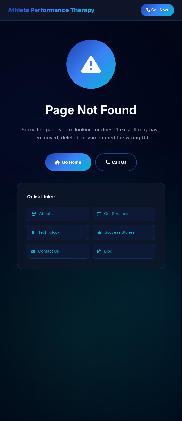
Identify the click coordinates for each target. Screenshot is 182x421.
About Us (43, 213)
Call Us (116, 162)
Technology (45, 232)
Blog (104, 251)
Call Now (157, 9)
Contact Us (45, 251)
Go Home (68, 162)
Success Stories (116, 232)
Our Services (112, 213)
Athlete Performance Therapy (51, 10)
